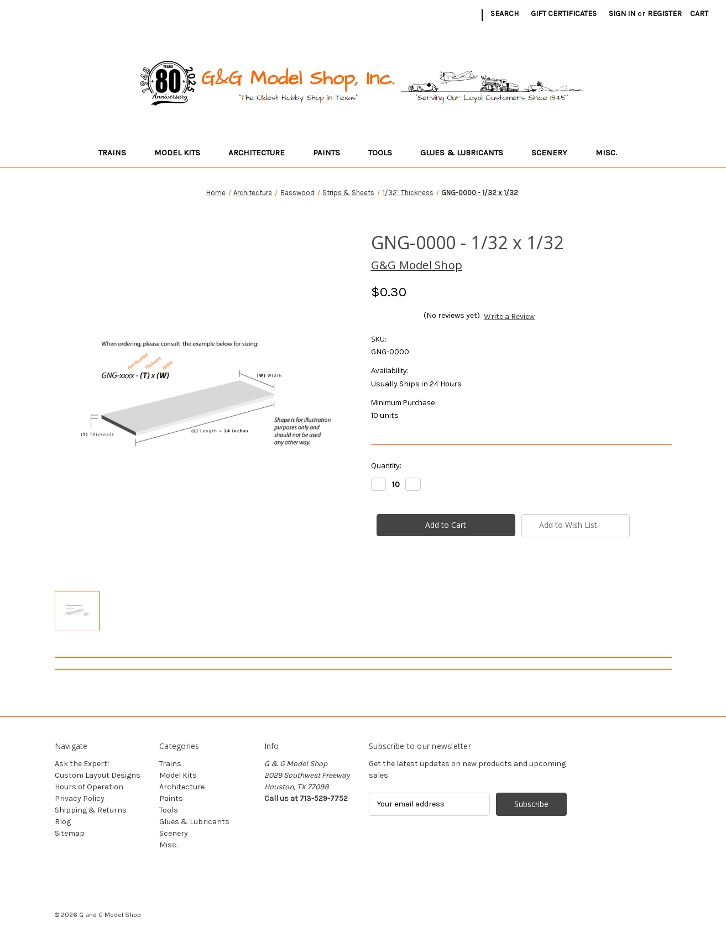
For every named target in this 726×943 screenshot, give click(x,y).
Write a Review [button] (509, 316)
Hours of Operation (89, 787)
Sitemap (70, 833)
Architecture (261, 153)
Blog (63, 821)
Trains (117, 153)
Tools (385, 153)
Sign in (622, 13)
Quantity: (386, 465)
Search (504, 13)
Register (664, 13)
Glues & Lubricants (467, 153)
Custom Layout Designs (97, 775)
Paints (332, 153)
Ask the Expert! (82, 763)
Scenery (554, 153)
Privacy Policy (80, 798)
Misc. (612, 153)
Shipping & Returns (91, 810)
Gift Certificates (564, 13)
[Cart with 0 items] (699, 13)
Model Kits (182, 153)
